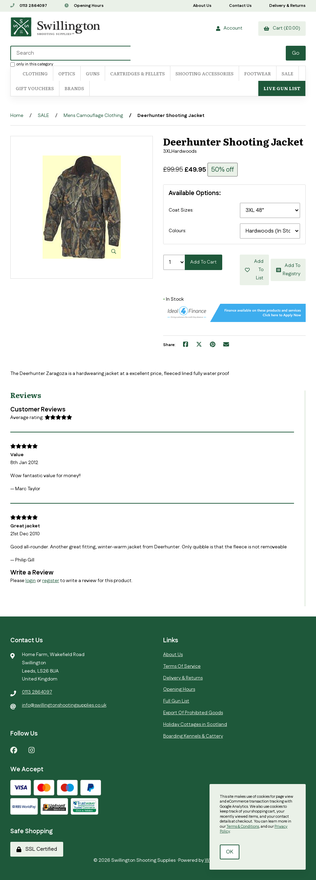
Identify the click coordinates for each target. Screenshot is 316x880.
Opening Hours (84, 6)
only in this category (31, 64)
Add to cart (203, 262)
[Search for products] (148, 53)
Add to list (254, 269)
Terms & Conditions (242, 826)
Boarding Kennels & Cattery (193, 736)
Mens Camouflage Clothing (93, 115)
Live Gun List (281, 88)
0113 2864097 (28, 6)
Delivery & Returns (287, 6)
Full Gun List (176, 701)
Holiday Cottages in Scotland (195, 724)
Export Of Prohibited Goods (193, 712)
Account (229, 28)
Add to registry (288, 269)
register (50, 580)
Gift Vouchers (35, 88)
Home (16, 115)
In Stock (173, 299)
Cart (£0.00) (282, 28)
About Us (202, 6)
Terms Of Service (182, 666)
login (30, 580)
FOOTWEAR (257, 73)
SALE (287, 73)
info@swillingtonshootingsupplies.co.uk (64, 705)
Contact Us (240, 6)
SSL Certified (36, 849)
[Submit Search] (296, 53)
